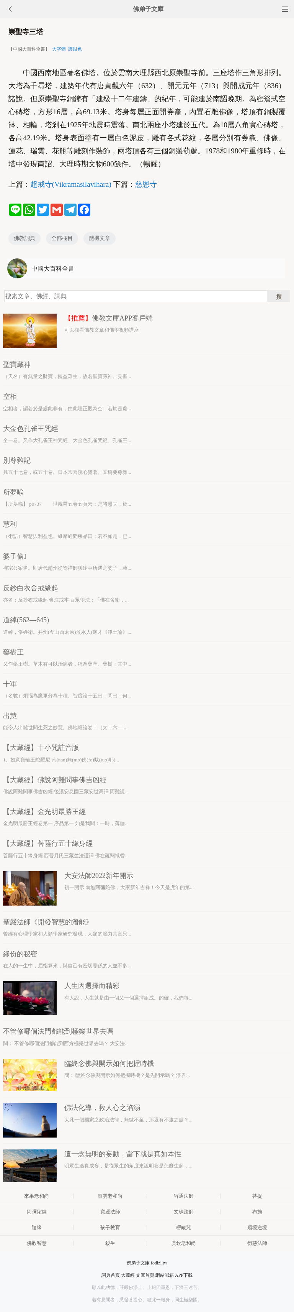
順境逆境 (257, 1227)
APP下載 (184, 1275)
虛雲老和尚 (110, 1196)
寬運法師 (110, 1211)
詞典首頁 (110, 1275)
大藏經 (128, 1275)
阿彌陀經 (37, 1211)
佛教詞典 (24, 238)
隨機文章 (99, 238)
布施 (257, 1211)
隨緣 (37, 1227)
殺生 (110, 1243)
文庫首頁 (145, 1275)
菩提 (257, 1196)
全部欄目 (62, 238)
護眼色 (75, 49)
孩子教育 (110, 1227)
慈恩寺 (146, 184)
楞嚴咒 (183, 1227)
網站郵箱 (164, 1275)
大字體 (59, 49)
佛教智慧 (37, 1243)
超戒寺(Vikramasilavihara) (70, 184)
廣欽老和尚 (183, 1243)
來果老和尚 (36, 1196)
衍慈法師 (257, 1243)
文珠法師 (184, 1211)
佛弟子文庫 (148, 9)
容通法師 (184, 1196)
